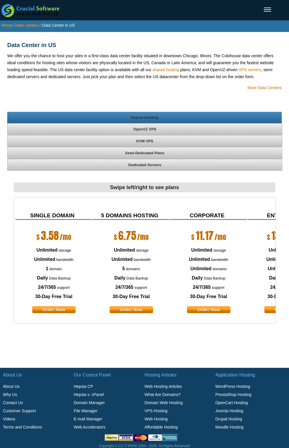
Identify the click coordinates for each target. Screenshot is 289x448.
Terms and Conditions (22, 427)
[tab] (144, 117)
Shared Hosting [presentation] (144, 117)
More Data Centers (265, 87)
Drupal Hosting (228, 419)
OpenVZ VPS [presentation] (144, 129)
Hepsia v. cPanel (89, 394)
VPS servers (250, 69)
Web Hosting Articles (163, 386)
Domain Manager (89, 402)
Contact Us (13, 402)
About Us (11, 386)
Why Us (10, 394)
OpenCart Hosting (231, 402)
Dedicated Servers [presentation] (144, 165)
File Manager (85, 410)
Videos (9, 419)
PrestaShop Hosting (233, 394)
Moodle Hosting (229, 427)
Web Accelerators (89, 427)
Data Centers (27, 25)
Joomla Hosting (229, 410)
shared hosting (165, 69)
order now (53, 309)
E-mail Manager (88, 419)
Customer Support (19, 410)
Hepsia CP (83, 386)
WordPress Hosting (232, 386)
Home (6, 25)
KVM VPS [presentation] (144, 141)
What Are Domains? (162, 394)
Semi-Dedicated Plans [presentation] (145, 153)
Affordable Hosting (161, 427)
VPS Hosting (155, 410)
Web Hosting (156, 419)
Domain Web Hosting (163, 402)
